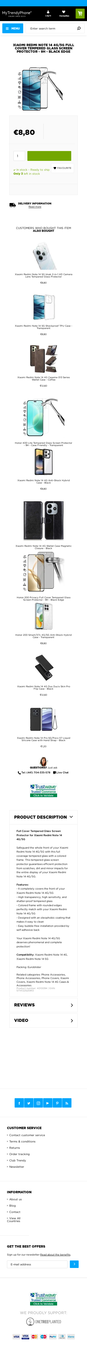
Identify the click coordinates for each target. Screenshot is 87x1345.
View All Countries (13, 1220)
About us (15, 1199)
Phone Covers (50, 978)
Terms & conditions (22, 1141)
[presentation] (56, 28)
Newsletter (16, 1166)
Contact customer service (27, 1135)
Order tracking (19, 1154)
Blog (12, 1205)
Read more (35, 206)
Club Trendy (17, 1160)
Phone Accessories (53, 974)
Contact (14, 1211)
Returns (14, 1147)
